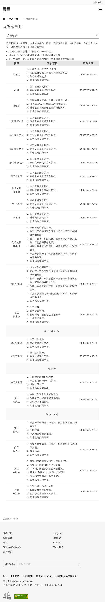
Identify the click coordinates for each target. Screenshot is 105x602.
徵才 (5, 576)
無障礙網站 (27, 576)
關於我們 (13, 19)
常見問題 (14, 576)
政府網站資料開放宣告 (66, 576)
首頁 (4, 19)
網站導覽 (98, 2)
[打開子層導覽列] (100, 9)
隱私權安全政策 (44, 576)
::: (2, 1)
